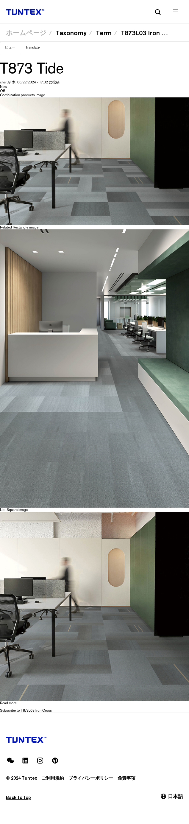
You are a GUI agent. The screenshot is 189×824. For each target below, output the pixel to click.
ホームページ (26, 33)
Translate (33, 47)
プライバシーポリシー (90, 778)
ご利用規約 (53, 778)
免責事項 (126, 778)
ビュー (12, 49)
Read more (8, 703)
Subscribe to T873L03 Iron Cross (26, 710)
